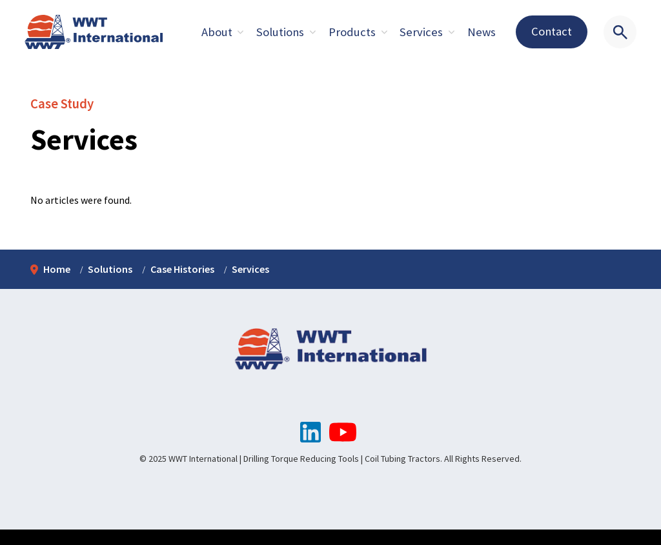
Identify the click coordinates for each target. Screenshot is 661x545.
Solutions (280, 32)
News (481, 32)
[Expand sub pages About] (241, 32)
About (216, 32)
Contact (551, 31)
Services (421, 32)
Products (352, 32)
